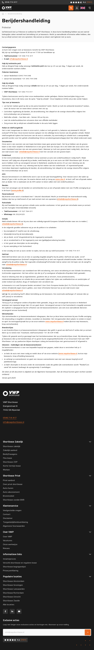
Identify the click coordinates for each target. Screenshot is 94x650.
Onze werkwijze (10, 544)
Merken (6, 470)
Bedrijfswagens (10, 454)
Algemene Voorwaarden (14, 526)
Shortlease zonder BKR (13, 500)
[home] (3, 14)
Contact (6, 514)
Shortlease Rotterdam (13, 593)
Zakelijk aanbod (10, 450)
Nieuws (6, 548)
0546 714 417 (10, 418)
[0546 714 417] (9, 2)
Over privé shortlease (12, 484)
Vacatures (7, 540)
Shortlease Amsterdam (13, 581)
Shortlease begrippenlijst (14, 567)
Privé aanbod (9, 480)
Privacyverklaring (10, 571)
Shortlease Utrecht (12, 597)
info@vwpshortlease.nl (13, 422)
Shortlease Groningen (13, 585)
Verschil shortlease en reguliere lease (20, 563)
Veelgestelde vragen (12, 510)
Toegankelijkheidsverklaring (15, 522)
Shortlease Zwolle (11, 601)
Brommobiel (8, 496)
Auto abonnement (11, 492)
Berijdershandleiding (15, 14)
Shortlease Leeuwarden (14, 589)
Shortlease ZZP (10, 462)
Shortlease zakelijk (11, 446)
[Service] (76, 7)
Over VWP (7, 537)
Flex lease (7, 458)
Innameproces (9, 559)
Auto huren (8, 488)
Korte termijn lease (12, 466)
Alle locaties (8, 604)
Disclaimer (7, 518)
